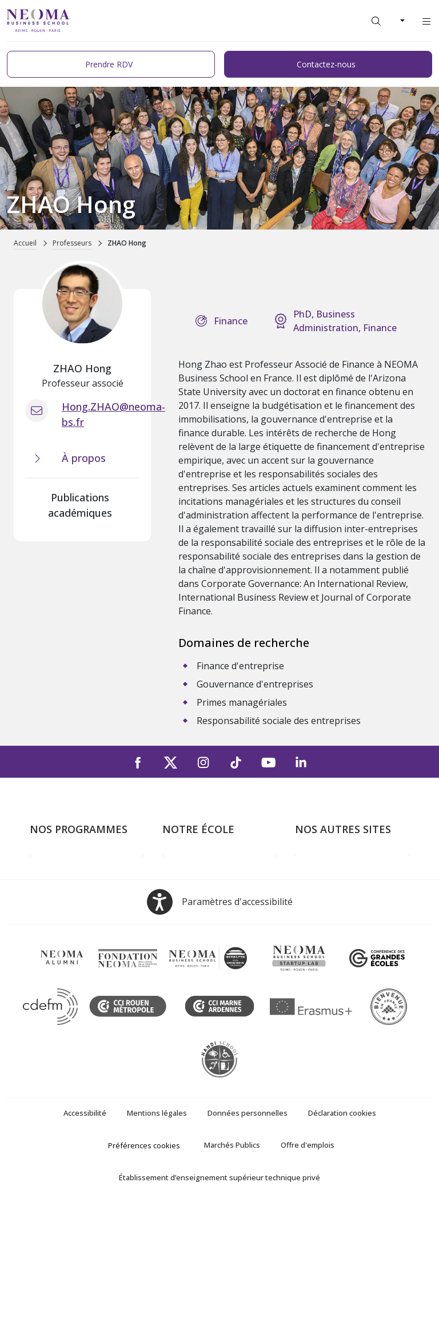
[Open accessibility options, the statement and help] (220, 1033)
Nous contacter (194, 930)
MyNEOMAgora (327, 930)
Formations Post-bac (72, 864)
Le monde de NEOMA (340, 881)
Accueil (25, 243)
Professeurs (72, 243)
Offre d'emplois (307, 1276)
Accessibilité (84, 1244)
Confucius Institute (333, 946)
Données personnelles (247, 1244)
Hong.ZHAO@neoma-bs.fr (113, 414)
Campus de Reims (198, 897)
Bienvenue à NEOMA (338, 864)
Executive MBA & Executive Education (85, 955)
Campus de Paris (196, 881)
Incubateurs (319, 897)
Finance (231, 321)
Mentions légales (157, 1244)
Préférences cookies (144, 1277)
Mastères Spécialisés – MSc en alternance (86, 921)
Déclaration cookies (342, 1244)
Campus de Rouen (199, 913)
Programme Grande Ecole (82, 881)
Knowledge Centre (332, 963)
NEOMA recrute (195, 946)
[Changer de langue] (401, 20)
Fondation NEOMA (334, 913)
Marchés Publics (232, 1276)
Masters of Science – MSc (83, 897)
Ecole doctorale (62, 979)
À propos (181, 864)
